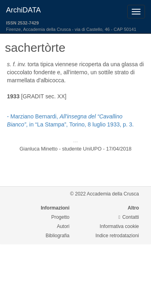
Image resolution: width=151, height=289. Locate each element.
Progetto (60, 217)
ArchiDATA (23, 10)
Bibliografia (57, 235)
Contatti (128, 217)
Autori (63, 226)
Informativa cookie (119, 226)
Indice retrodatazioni (117, 235)
